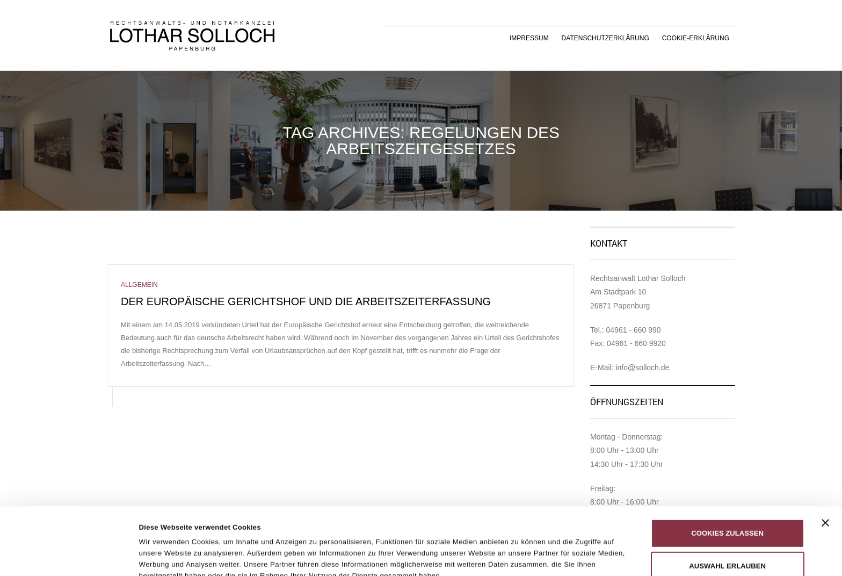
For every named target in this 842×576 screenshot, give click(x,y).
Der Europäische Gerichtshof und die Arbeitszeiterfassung (306, 301)
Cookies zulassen (727, 470)
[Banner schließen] (825, 459)
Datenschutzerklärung (605, 38)
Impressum (529, 38)
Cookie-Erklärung (695, 38)
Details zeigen (531, 545)
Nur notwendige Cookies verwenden (727, 541)
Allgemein (139, 285)
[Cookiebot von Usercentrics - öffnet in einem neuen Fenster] (70, 556)
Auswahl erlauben (727, 503)
